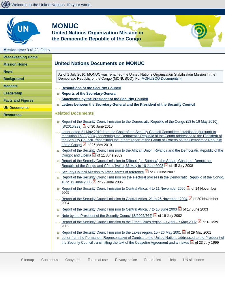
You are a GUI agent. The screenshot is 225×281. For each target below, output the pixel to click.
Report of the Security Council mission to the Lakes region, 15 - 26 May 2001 (121, 232)
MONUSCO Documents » (161, 79)
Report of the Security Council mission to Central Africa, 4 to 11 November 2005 (123, 189)
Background (13, 79)
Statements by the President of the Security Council (104, 99)
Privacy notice (126, 260)
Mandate (10, 86)
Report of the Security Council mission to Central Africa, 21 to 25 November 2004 (124, 199)
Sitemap (27, 260)
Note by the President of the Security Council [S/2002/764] (106, 216)
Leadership (12, 93)
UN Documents (16, 108)
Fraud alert (152, 260)
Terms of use (98, 260)
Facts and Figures (18, 100)
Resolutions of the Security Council (91, 88)
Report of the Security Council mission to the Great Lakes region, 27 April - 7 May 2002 (128, 222)
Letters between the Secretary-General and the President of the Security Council (128, 105)
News (8, 72)
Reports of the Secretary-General (89, 94)
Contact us (49, 260)
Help (172, 260)
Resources (12, 115)
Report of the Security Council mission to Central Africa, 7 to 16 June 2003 (119, 209)
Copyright (72, 260)
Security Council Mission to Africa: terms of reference (102, 172)
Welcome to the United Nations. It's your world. (51, 5)
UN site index (193, 260)
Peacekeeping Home (20, 57)
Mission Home (15, 64)
